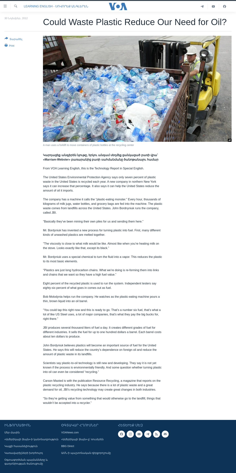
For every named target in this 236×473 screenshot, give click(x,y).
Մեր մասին (12, 432)
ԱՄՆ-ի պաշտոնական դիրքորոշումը (86, 452)
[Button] (13, 39)
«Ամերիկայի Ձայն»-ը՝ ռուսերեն (82, 439)
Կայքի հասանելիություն (21, 446)
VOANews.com (70, 432)
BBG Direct (67, 446)
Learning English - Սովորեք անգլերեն (56, 6)
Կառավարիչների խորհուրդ (23, 452)
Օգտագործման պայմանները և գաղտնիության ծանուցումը (26, 461)
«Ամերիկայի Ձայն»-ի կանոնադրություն (31, 439)
